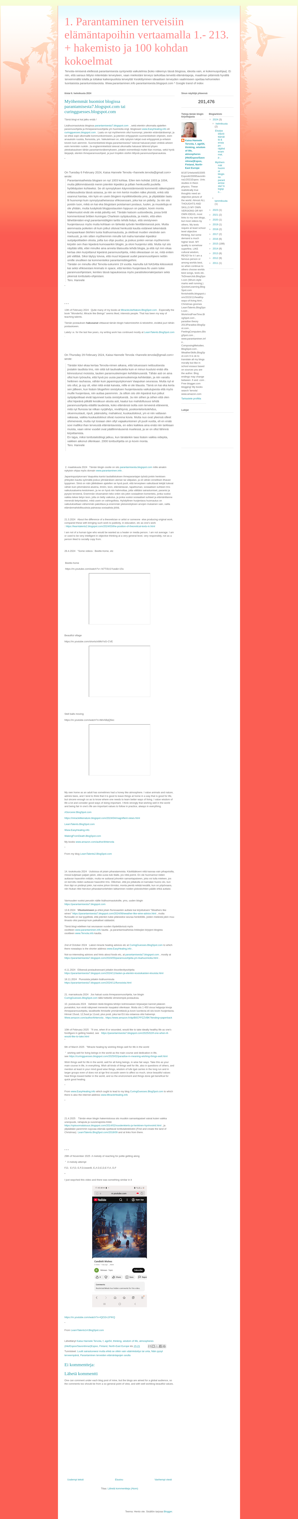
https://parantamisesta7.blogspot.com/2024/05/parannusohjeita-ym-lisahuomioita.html (111, 958)
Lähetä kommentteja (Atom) (123, 1488)
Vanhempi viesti (163, 1479)
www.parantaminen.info (109, 470)
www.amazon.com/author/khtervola (95, 841)
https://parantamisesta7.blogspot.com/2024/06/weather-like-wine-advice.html (114, 913)
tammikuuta (221, 200)
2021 (216, 214)
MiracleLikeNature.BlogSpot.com (139, 310)
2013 (216, 253)
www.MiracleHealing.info (114, 1094)
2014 (216, 248)
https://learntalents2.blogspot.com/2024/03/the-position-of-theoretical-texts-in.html (110, 526)
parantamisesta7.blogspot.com (111, 125)
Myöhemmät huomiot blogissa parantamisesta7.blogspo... (220, 177)
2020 (216, 219)
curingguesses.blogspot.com (80, 132)
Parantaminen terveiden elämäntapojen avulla (105, 1355)
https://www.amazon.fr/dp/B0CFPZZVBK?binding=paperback (138, 1017)
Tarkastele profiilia (191, 398)
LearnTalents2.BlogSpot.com (96, 853)
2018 (216, 229)
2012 (216, 258)
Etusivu (119, 1479)
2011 (216, 263)
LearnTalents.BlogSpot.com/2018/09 (98, 1132)
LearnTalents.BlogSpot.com (159, 332)
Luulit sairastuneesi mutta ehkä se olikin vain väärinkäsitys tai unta (113, 1351)
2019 (216, 224)
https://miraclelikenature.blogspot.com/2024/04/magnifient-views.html (102, 818)
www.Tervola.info (84, 933)
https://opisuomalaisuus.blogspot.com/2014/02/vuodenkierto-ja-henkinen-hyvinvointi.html (112, 1125)
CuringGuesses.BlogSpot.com (146, 945)
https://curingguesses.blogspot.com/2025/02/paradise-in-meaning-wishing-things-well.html (118, 1056)
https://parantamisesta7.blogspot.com (84, 904)
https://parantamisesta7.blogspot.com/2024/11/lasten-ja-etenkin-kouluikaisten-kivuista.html (113, 973)
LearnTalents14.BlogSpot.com (87, 1330)
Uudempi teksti (75, 1479)
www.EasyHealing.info (154, 129)
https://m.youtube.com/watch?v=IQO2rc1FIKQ (89, 1317)
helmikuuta (222, 123)
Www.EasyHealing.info (77, 830)
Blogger (168, 1511)
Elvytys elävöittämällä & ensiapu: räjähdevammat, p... (220, 144)
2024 (216, 119)
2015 (216, 243)
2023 (216, 210)
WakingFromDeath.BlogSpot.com (82, 835)
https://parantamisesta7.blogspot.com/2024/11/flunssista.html (98, 982)
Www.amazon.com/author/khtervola (83, 1017)
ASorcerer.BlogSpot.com (77, 812)
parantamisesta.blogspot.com (136, 467)
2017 (216, 234)
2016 (216, 238)
